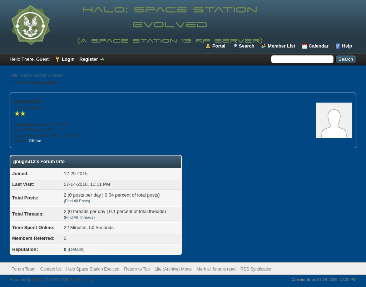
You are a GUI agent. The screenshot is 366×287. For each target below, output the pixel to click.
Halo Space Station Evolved (36, 75)
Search (246, 46)
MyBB (37, 279)
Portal (219, 46)
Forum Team (23, 269)
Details (76, 249)
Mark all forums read (216, 269)
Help (347, 46)
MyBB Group (81, 279)
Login (68, 59)
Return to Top (137, 269)
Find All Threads (79, 217)
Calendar (319, 46)
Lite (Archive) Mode (173, 269)
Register (88, 59)
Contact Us (50, 269)
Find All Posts (77, 201)
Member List (281, 46)
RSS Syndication (257, 269)
